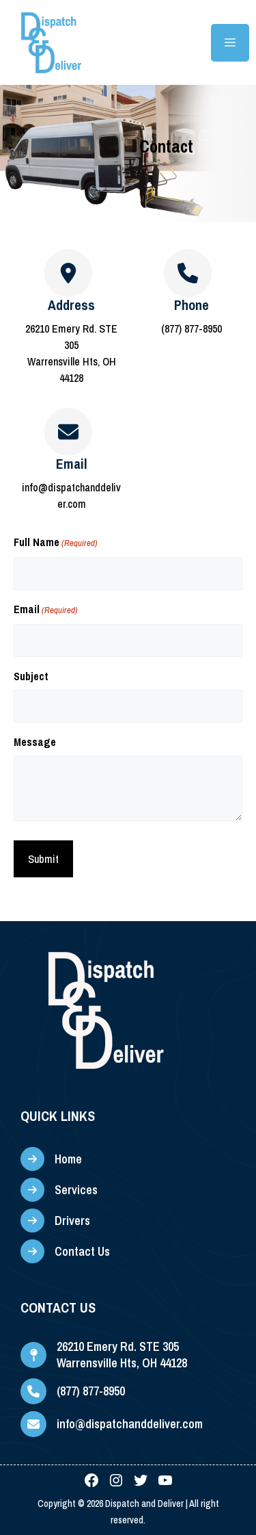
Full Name (56, 543)
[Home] (51, 1159)
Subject (31, 676)
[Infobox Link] (188, 317)
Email (46, 610)
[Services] (59, 1190)
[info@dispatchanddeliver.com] (111, 1424)
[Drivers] (55, 1221)
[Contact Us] (65, 1251)
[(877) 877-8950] (72, 1391)
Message (35, 741)
